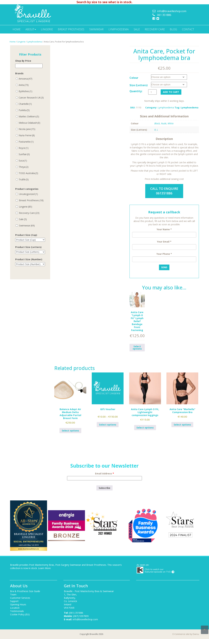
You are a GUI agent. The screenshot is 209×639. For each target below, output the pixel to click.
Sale (137, 29)
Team (13, 594)
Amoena (25, 78)
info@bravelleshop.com (171, 11)
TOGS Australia (28, 173)
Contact (188, 29)
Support (14, 601)
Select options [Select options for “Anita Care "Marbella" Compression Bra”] (182, 424)
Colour (134, 78)
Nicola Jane (27, 129)
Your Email (164, 241)
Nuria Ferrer (27, 135)
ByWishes (25, 91)
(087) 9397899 (81, 616)
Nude (163, 123)
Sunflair (24, 154)
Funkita (24, 110)
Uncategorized (28, 194)
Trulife (24, 179)
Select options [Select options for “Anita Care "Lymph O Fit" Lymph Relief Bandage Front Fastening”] (137, 347)
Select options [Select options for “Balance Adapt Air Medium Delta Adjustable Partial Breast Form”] (70, 430)
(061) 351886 (76, 612)
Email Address (104, 473)
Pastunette (26, 141)
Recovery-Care (29, 212)
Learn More (44, 568)
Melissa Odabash (29, 122)
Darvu (196, 634)
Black (157, 123)
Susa (23, 160)
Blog (173, 29)
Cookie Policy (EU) (20, 614)
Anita (24, 85)
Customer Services (20, 597)
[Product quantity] (152, 92)
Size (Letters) (139, 85)
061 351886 (164, 15)
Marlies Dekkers (29, 116)
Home (17, 29)
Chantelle (25, 103)
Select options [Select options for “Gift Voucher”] (107, 424)
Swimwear (96, 29)
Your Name (164, 229)
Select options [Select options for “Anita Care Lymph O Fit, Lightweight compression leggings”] (145, 427)
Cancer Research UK (31, 97)
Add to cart (171, 91)
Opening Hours (18, 604)
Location (15, 607)
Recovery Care (155, 29)
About (31, 29)
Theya (23, 166)
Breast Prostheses (71, 29)
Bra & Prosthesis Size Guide (25, 591)
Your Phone (164, 253)
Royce (23, 148)
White (171, 123)
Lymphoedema (118, 29)
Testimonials (17, 611)
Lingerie (47, 29)
